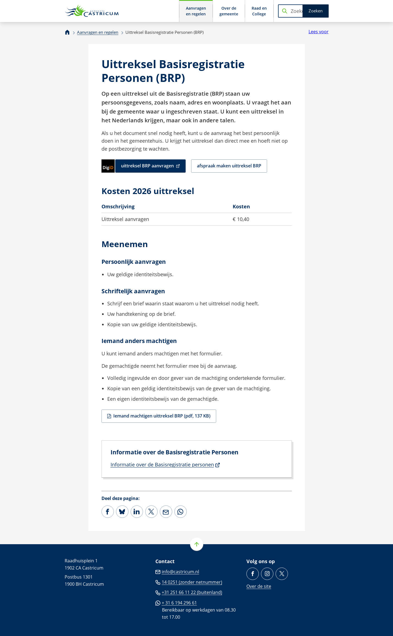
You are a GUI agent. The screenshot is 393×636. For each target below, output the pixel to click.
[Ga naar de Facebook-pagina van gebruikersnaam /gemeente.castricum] (252, 574)
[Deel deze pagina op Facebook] (107, 511)
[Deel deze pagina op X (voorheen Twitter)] (151, 511)
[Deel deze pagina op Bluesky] (122, 511)
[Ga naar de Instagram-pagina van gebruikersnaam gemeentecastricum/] (267, 574)
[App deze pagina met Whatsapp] (180, 511)
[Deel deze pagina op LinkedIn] (137, 511)
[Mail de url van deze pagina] (166, 511)
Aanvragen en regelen (97, 32)
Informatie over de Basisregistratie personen (165, 464)
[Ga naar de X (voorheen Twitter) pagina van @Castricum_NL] (282, 574)
